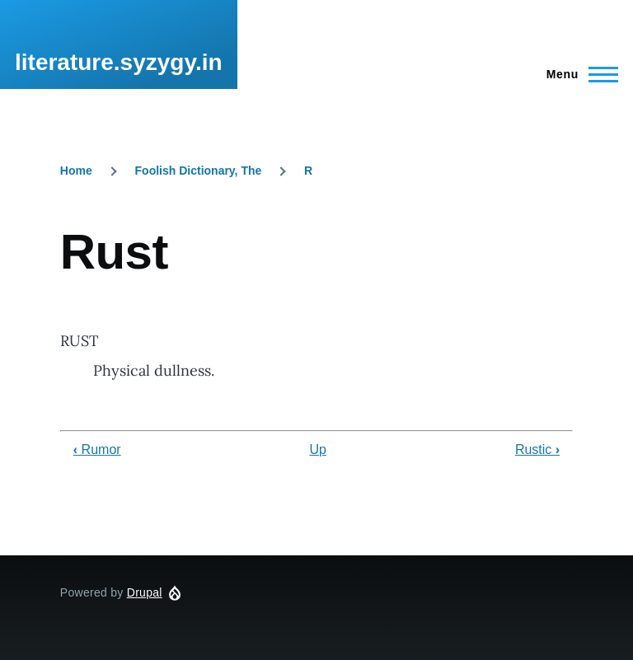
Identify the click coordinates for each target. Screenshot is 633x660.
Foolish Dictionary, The (198, 170)
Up (318, 449)
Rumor (97, 449)
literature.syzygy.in (119, 62)
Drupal (144, 592)
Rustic (537, 449)
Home (76, 170)
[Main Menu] (577, 74)
